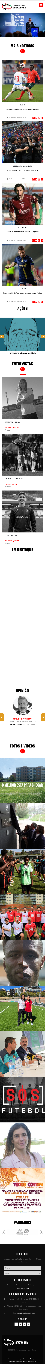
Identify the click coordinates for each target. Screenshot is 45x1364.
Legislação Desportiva (15, 1361)
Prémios (22, 289)
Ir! (39, 1273)
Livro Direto (11, 535)
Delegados (33, 1358)
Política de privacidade (29, 1361)
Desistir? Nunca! (12, 422)
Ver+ (22, 51)
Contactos (11, 1358)
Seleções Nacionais (22, 166)
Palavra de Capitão (14, 479)
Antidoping (26, 1358)
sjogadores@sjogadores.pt (26, 1313)
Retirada (22, 227)
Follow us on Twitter (22, 1288)
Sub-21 (22, 105)
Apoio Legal (18, 1358)
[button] (3, 25)
